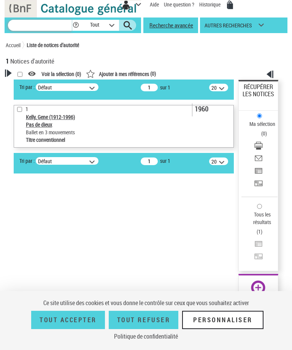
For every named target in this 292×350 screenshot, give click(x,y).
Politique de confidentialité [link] (146, 336)
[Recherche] (40, 25)
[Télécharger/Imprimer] (258, 148)
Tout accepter (68, 320)
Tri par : (27, 87)
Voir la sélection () (61, 74)
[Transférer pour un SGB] (258, 185)
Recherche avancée (171, 25)
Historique (210, 4)
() (121, 73)
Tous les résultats (262, 218)
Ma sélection (262, 123)
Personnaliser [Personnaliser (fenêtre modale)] (222, 320)
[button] (75, 25)
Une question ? (179, 4)
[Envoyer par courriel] (258, 160)
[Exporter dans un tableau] (258, 173)
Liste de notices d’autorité (53, 45)
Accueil (13, 45)
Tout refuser (143, 320)
